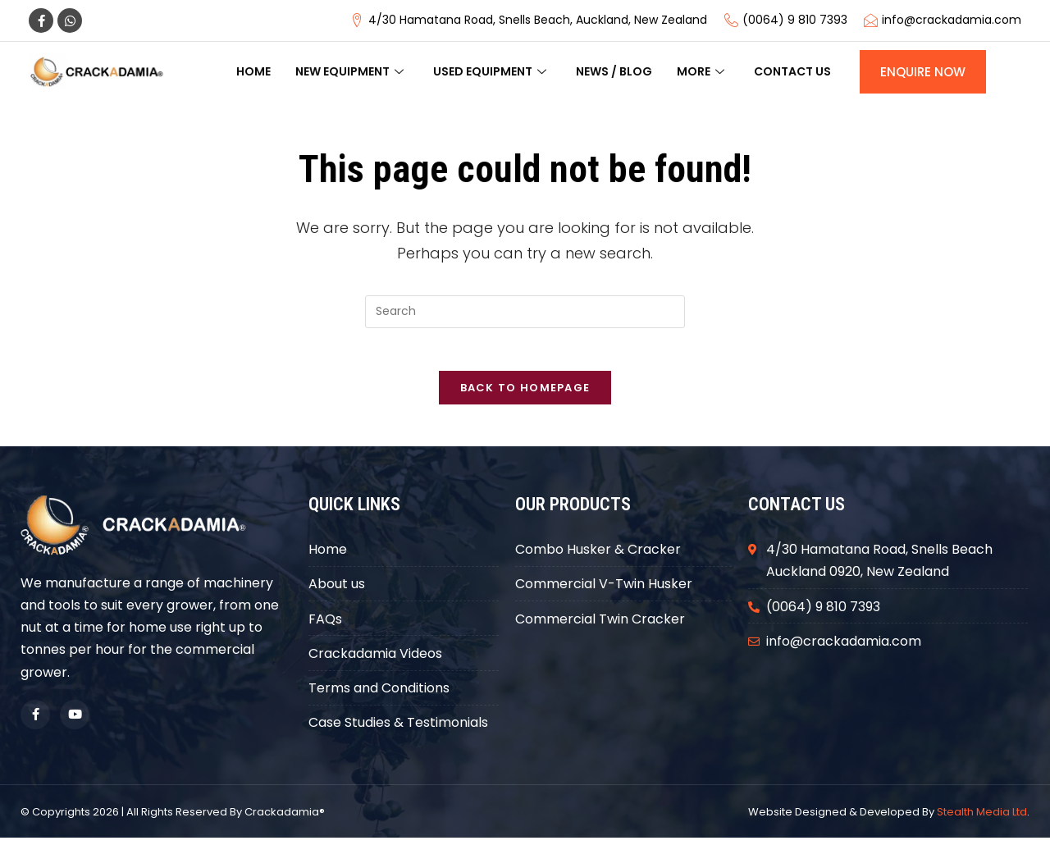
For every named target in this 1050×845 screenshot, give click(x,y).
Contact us (792, 71)
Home (253, 71)
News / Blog (614, 71)
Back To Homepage (525, 395)
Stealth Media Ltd (982, 819)
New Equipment (349, 71)
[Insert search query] (525, 311)
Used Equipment (489, 71)
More (700, 71)
